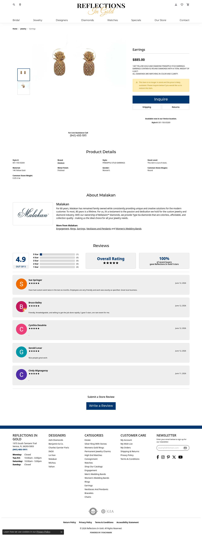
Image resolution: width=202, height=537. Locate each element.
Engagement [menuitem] (91, 470)
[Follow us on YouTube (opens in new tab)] (180, 457)
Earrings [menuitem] (89, 485)
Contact (184, 20)
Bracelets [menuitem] (89, 493)
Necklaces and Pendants (98, 228)
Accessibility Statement (127, 522)
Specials (136, 20)
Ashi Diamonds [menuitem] (56, 440)
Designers (62, 20)
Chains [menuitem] (88, 496)
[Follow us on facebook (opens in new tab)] (158, 457)
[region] (79, 81)
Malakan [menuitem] (53, 459)
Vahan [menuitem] (52, 466)
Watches (112, 20)
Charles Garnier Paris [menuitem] (59, 447)
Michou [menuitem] (52, 462)
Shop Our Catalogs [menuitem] (94, 466)
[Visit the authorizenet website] (93, 511)
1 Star (36, 267)
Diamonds (87, 20)
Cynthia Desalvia (37, 325)
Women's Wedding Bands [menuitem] (97, 477)
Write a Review (101, 406)
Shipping (147, 107)
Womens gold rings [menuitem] (94, 447)
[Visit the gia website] (107, 511)
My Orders (126, 447)
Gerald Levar (35, 347)
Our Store (160, 20)
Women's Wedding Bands (129, 228)
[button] (14, 4)
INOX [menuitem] (51, 451)
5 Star (36, 254)
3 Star (36, 260)
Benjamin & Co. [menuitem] (56, 443)
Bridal (16, 20)
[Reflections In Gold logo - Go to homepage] (101, 10)
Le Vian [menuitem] (52, 455)
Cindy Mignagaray (38, 370)
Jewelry (37, 20)
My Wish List (127, 443)
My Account (126, 440)
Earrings (81, 228)
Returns (175, 107)
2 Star (36, 263)
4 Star (36, 257)
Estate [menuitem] (87, 440)
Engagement (62, 228)
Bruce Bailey (35, 302)
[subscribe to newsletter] (185, 447)
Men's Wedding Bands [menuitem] (95, 474)
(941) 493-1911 (78, 135)
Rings (73, 228)
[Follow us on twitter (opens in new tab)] (174, 457)
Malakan (61, 163)
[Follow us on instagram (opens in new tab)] (163, 457)
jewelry (23, 29)
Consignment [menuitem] (91, 459)
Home (15, 29)
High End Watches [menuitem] (93, 455)
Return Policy (69, 522)
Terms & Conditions (130, 459)
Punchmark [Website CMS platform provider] (106, 532)
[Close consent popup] (61, 532)
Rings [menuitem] (87, 481)
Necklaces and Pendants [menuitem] (96, 489)
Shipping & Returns (130, 451)
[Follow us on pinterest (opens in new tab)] (168, 457)
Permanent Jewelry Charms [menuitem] (98, 451)
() (77, 254)
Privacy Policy (127, 455)
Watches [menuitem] (89, 462)
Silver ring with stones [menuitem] (96, 443)
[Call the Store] (20, 449)
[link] (20, 4)
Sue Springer (35, 279)
